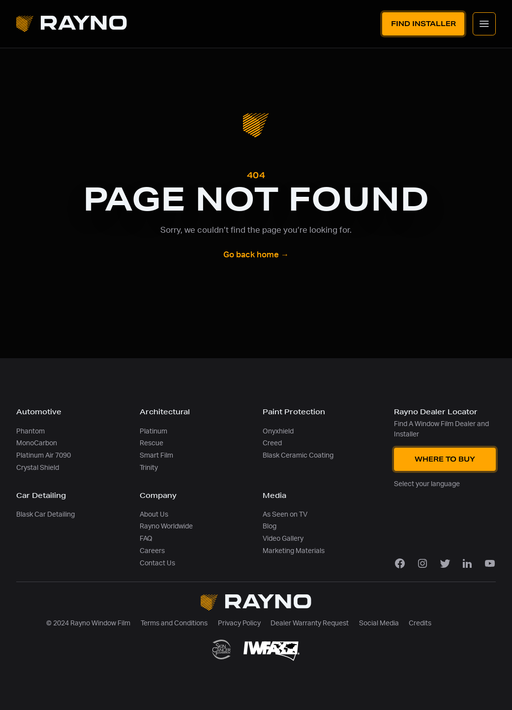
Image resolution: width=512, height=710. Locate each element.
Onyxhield (278, 431)
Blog (269, 526)
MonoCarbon (36, 443)
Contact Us (157, 563)
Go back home (256, 255)
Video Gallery (283, 538)
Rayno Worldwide (166, 526)
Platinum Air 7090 (43, 455)
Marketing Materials (294, 551)
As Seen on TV (285, 514)
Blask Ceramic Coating (298, 455)
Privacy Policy (239, 623)
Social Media (379, 623)
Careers (152, 551)
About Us (154, 514)
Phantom (30, 431)
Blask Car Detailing (45, 514)
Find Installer (423, 23)
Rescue (151, 443)
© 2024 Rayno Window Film (88, 623)
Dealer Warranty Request (310, 623)
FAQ (146, 538)
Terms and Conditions (174, 623)
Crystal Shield (37, 467)
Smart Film (156, 455)
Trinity (149, 467)
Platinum (153, 431)
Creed (272, 443)
